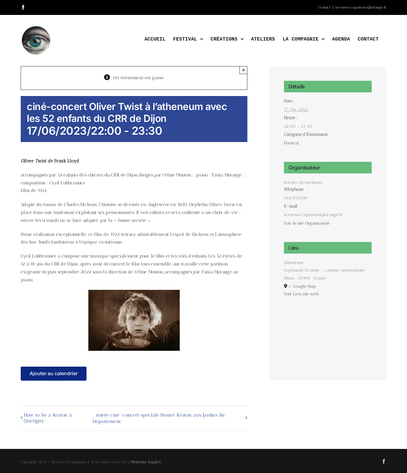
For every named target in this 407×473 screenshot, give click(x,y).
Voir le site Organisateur (307, 223)
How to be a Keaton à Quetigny (48, 418)
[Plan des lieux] (328, 331)
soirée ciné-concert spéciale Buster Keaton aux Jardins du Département (159, 418)
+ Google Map (302, 286)
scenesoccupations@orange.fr (360, 7)
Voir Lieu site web (301, 294)
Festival (291, 143)
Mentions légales (146, 462)
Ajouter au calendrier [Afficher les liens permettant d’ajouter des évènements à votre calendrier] (54, 373)
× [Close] (243, 70)
